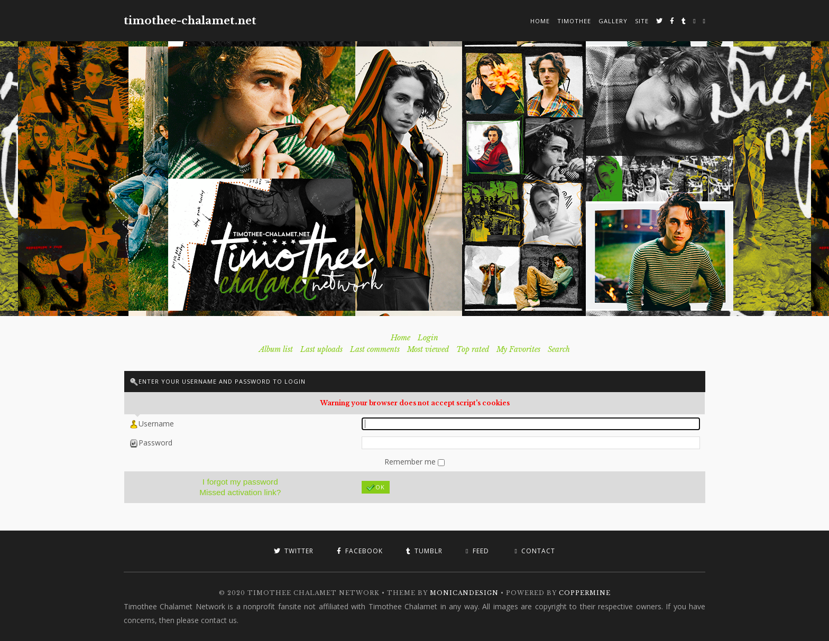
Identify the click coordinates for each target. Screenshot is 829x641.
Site (642, 21)
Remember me (411, 462)
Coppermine (585, 593)
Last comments (375, 349)
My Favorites (518, 349)
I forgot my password (240, 481)
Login (428, 337)
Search (559, 349)
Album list (276, 349)
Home (540, 21)
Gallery (613, 21)
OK (375, 487)
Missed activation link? (240, 492)
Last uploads (321, 349)
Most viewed (428, 349)
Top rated (472, 349)
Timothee (574, 21)
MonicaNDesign (464, 593)
